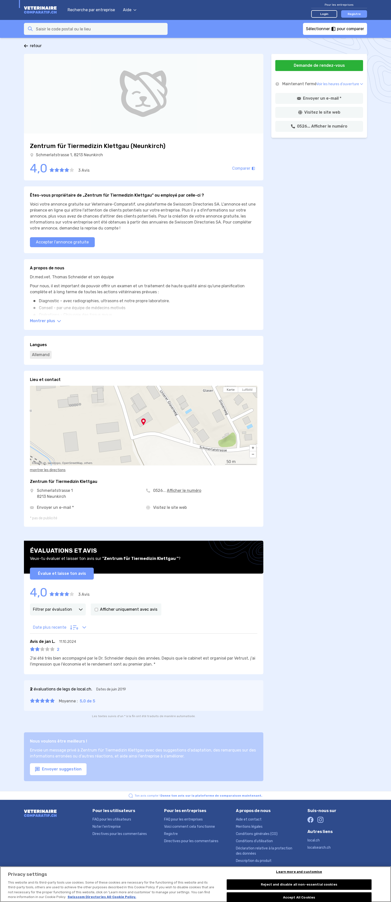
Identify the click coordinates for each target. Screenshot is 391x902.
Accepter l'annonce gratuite (62, 242)
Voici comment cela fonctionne (189, 827)
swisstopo (54, 463)
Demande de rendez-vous (319, 65)
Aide (129, 9)
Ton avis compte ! (198, 795)
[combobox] (100, 29)
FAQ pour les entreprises (183, 819)
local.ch (313, 840)
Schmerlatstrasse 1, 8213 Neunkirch (69, 154)
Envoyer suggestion (58, 769)
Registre (354, 14)
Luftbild (247, 389)
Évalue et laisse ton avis (62, 573)
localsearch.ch (319, 847)
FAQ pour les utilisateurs (112, 819)
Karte (231, 389)
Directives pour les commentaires (120, 834)
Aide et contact (249, 819)
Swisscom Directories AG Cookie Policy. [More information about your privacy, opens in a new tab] (102, 897)
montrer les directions (48, 470)
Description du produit (254, 861)
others (88, 463)
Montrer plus (45, 320)
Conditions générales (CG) (257, 834)
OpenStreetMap (72, 463)
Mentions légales (249, 827)
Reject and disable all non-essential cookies (299, 885)
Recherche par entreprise (91, 9)
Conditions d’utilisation (254, 841)
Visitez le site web (170, 507)
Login (324, 14)
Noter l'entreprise (107, 827)
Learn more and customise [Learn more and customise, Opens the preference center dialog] (299, 872)
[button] (253, 448)
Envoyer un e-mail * (55, 507)
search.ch (40, 463)
